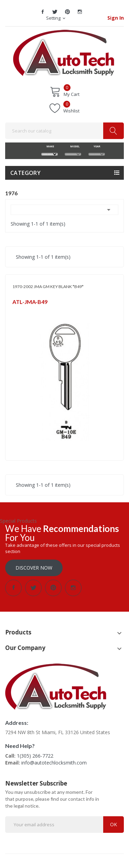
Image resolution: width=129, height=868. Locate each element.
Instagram (80, 11)
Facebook (42, 11)
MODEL (73, 146)
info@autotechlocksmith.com (54, 762)
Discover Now (33, 567)
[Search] (64, 130)
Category (25, 173)
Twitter (55, 11)
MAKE (49, 146)
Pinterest (67, 11)
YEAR (96, 146)
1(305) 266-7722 (35, 755)
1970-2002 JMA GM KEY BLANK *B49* (48, 286)
